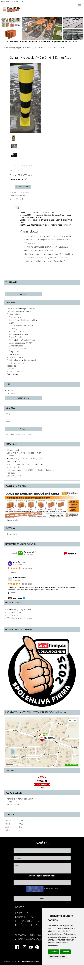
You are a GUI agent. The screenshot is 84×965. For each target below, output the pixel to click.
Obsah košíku (23, 398)
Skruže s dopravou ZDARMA (20, 343)
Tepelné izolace (13, 366)
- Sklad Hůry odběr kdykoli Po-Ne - (21, 308)
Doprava (10, 456)
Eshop (12, 47)
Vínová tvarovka (13, 461)
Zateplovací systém (15, 371)
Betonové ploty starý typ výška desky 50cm (24, 458)
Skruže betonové (14, 612)
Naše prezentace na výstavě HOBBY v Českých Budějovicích (31, 470)
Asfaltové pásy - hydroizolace (19, 311)
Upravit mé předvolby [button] (57, 956)
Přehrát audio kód (51, 888)
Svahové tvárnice (16, 346)
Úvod (6, 47)
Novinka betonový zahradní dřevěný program (25, 464)
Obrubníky (13, 328)
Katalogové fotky (14, 467)
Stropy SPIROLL (13, 615)
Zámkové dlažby (13, 450)
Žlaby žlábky (14, 351)
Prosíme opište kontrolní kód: (42, 876)
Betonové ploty (15, 317)
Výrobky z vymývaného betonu (19, 618)
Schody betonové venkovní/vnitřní (22, 340)
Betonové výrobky (14, 314)
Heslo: (7, 421)
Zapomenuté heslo (23, 434)
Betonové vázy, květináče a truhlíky (23, 320)
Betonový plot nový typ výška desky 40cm (24, 453)
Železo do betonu (14, 374)
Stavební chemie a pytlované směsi (21, 360)
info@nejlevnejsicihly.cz (37, 939)
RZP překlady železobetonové (21, 334)
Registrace (9, 434)
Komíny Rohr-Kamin (15, 357)
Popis (17, 208)
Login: (7, 414)
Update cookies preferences (11, 1)
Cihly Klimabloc (13, 354)
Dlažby (11, 323)
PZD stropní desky (16, 331)
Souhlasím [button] (54, 952)
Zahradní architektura (17, 349)
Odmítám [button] (65, 952)
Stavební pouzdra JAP (16, 363)
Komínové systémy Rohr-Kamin (20, 609)
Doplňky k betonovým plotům (21, 326)
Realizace (11, 473)
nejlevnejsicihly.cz (12, 534)
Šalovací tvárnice (16, 337)
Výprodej (21, 47)
